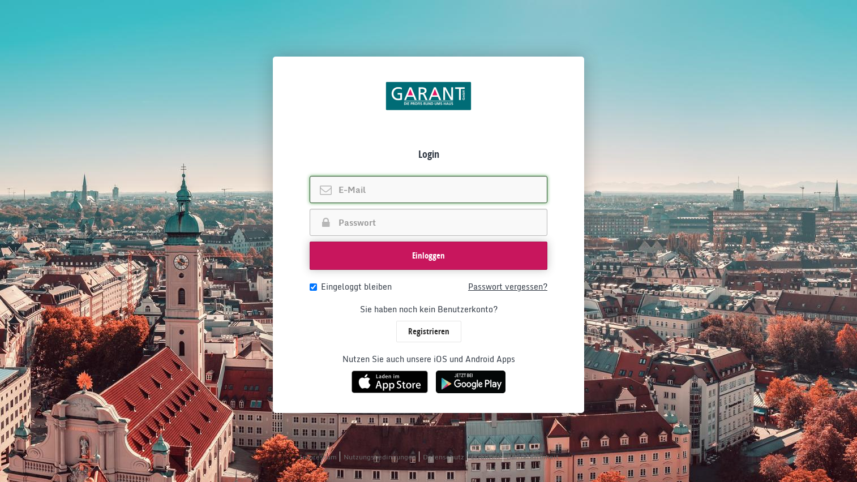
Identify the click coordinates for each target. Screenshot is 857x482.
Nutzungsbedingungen (380, 456)
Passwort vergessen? (507, 286)
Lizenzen (485, 456)
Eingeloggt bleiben (351, 286)
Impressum (318, 456)
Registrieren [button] (428, 331)
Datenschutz (443, 456)
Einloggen (428, 255)
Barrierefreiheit (533, 456)
